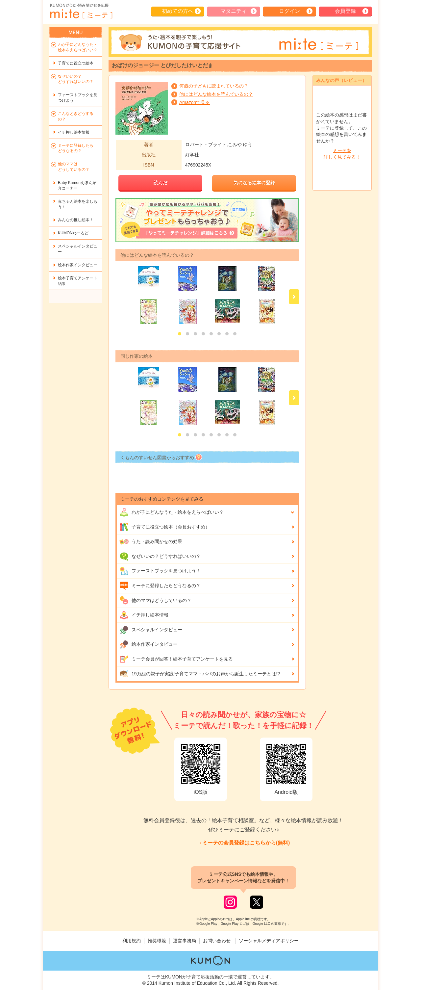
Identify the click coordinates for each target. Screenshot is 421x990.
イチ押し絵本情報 (143, 615)
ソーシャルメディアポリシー (269, 940)
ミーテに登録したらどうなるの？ (160, 585)
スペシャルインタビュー (150, 630)
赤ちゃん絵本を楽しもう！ (77, 204)
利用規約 (131, 940)
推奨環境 (157, 940)
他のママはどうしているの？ (155, 600)
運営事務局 (184, 940)
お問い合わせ (217, 940)
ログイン (289, 11)
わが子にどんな (171, 512)
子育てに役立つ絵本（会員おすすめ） (164, 527)
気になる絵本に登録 (254, 182)
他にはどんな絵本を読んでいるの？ (216, 94)
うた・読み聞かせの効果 (150, 541)
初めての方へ (177, 11)
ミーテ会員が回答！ (176, 659)
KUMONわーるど (73, 233)
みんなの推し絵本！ (75, 220)
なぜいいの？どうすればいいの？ (160, 556)
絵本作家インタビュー (148, 644)
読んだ (160, 182)
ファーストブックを (77, 97)
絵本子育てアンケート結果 (77, 281)
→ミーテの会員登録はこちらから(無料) (243, 843)
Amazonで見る (194, 102)
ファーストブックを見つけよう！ (160, 571)
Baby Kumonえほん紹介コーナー (77, 185)
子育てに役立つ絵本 (75, 63)
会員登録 (345, 11)
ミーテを (342, 154)
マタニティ (233, 11)
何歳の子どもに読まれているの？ (213, 86)
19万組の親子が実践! (199, 673)
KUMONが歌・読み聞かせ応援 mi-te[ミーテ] (80, 11)
